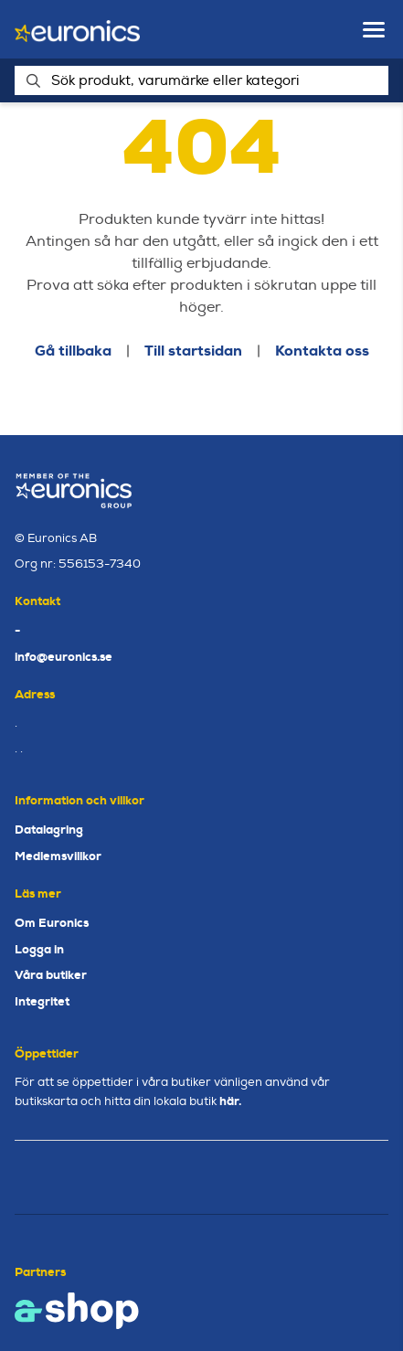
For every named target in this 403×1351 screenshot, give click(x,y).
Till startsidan (193, 350)
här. (230, 1101)
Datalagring (49, 829)
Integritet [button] (42, 1001)
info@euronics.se (63, 657)
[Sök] (201, 80)
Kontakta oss (322, 350)
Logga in (39, 949)
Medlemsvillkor (58, 856)
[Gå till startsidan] (77, 29)
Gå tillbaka (73, 350)
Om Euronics (52, 923)
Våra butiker (51, 975)
